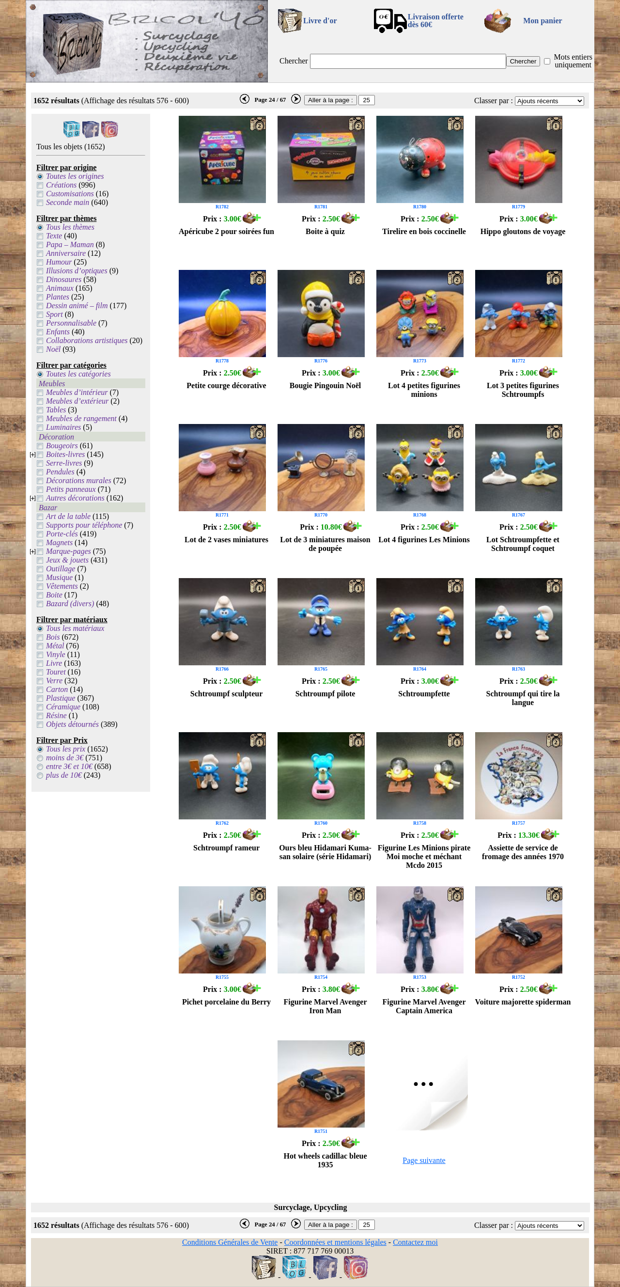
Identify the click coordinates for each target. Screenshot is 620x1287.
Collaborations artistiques (86, 340)
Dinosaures (63, 279)
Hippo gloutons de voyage (523, 231)
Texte (54, 236)
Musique (59, 577)
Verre (54, 680)
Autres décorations (75, 498)
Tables (56, 410)
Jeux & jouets (67, 560)
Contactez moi (415, 1242)
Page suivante (424, 1160)
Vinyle (55, 654)
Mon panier (542, 20)
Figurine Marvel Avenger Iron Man (325, 1006)
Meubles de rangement (81, 418)
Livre (54, 663)
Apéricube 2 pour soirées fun (226, 231)
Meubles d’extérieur (77, 401)
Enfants (58, 332)
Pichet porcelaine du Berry (226, 1002)
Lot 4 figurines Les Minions (423, 539)
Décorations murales (78, 480)
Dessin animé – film (77, 305)
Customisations (70, 193)
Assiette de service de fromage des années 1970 (523, 852)
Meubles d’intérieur (77, 392)
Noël (53, 349)
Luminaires (63, 427)
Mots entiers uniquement (573, 61)
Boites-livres (65, 454)
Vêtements (62, 586)
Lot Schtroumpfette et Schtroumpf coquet (522, 543)
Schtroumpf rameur (226, 848)
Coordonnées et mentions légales (335, 1242)
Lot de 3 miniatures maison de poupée (325, 543)
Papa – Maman (70, 244)
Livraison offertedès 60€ (436, 21)
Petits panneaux (71, 489)
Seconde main (67, 202)
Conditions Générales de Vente (230, 1242)
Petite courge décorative (226, 385)
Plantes (57, 297)
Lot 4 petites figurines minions (424, 389)
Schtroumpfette (424, 694)
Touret (56, 672)
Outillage (60, 569)
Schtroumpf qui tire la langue (523, 698)
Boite (54, 595)
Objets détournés (72, 724)
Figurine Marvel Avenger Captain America (423, 1006)
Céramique (63, 707)
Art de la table (68, 516)
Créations (61, 185)
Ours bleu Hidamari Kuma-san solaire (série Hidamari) (325, 852)
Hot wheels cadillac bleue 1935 (325, 1160)
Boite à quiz (325, 231)
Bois (53, 637)
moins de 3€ (64, 757)
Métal (55, 646)
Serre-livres (64, 463)
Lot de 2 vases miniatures (226, 539)
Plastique (60, 698)
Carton (57, 689)
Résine (56, 715)
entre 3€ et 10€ (69, 766)
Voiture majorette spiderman (523, 1002)
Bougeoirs (62, 445)
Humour (59, 262)
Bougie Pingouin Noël (325, 385)
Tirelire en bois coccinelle (424, 231)
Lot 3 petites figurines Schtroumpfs (523, 389)
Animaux (60, 288)
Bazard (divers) (70, 603)
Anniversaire (66, 253)
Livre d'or (320, 20)
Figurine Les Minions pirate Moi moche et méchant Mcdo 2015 (424, 856)
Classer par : (493, 100)
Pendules (60, 472)
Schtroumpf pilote (325, 694)
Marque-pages (68, 551)
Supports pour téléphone (84, 525)
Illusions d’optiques (77, 271)
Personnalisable (71, 323)
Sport (54, 314)
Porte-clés (62, 534)
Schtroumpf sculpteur (226, 694)
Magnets (59, 542)
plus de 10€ (64, 775)
